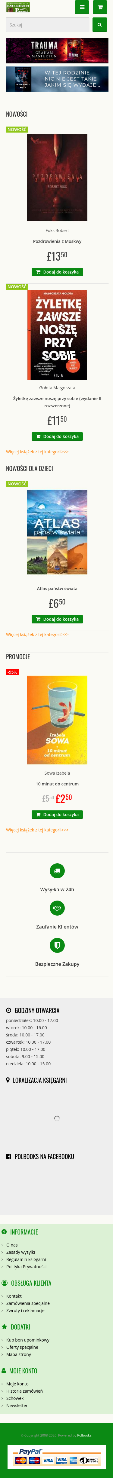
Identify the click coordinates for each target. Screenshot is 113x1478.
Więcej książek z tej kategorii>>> (37, 451)
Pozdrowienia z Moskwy (57, 241)
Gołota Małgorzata (57, 387)
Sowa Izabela (57, 773)
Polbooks (84, 1435)
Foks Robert (57, 230)
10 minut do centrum (57, 784)
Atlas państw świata (57, 588)
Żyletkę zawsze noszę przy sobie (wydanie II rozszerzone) (57, 402)
